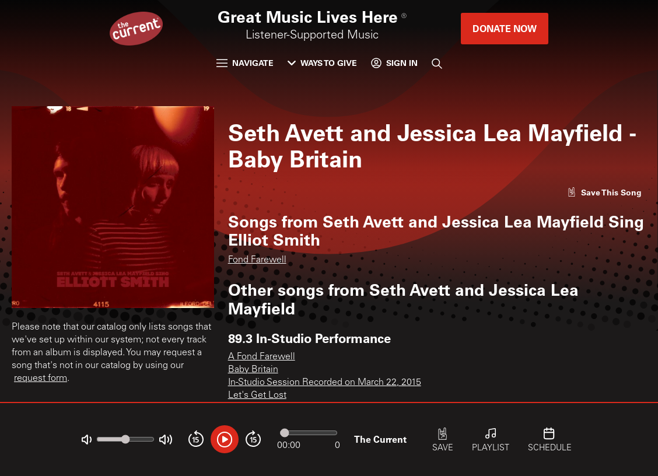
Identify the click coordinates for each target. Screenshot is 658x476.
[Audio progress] (308, 432)
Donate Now (505, 28)
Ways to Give (322, 62)
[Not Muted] (87, 439)
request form (40, 378)
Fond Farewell (257, 260)
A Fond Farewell (261, 357)
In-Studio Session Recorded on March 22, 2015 (324, 382)
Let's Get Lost (257, 395)
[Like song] (604, 192)
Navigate (245, 62)
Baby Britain (253, 369)
